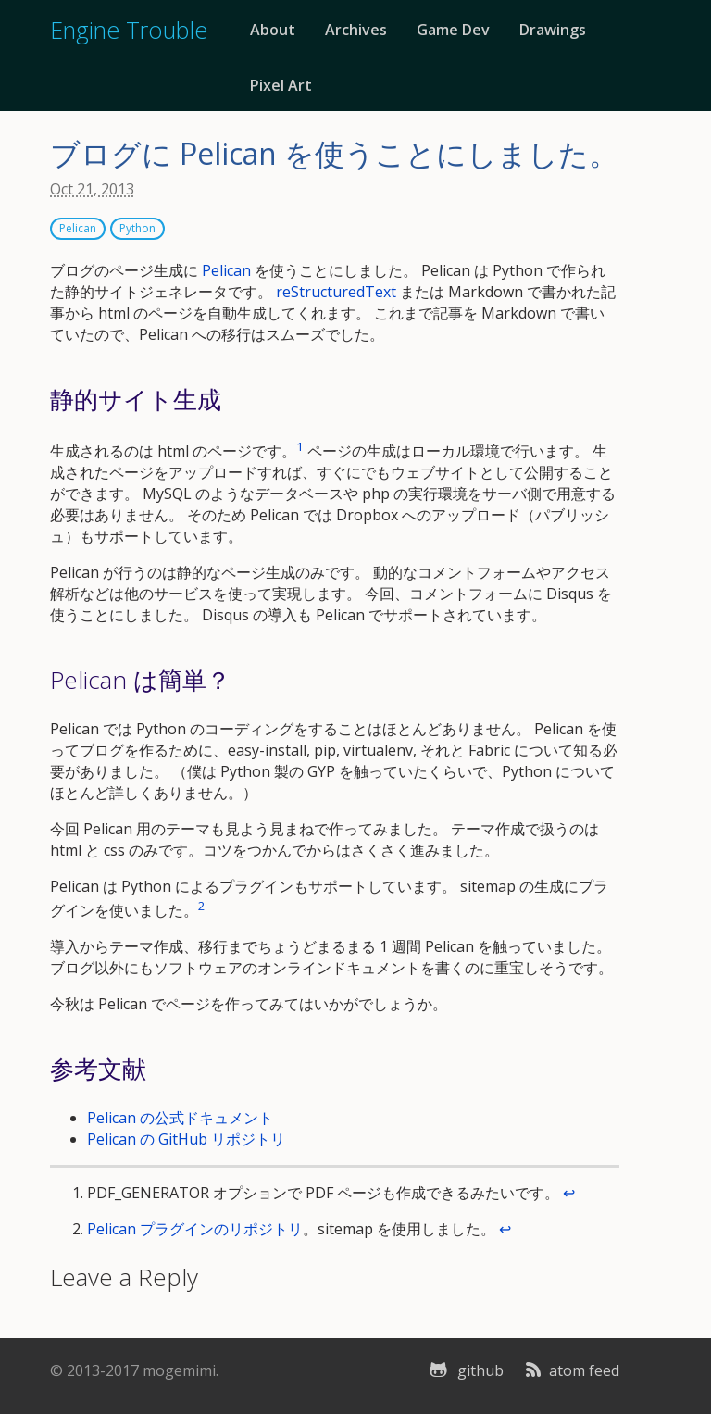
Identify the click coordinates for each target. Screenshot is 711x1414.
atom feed (570, 1370)
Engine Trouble (128, 29)
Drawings (552, 29)
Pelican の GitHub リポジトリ (186, 1139)
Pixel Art (281, 85)
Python (137, 228)
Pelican (77, 228)
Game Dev (453, 29)
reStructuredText (336, 292)
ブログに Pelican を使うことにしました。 (334, 153)
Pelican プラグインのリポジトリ (195, 1229)
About (272, 29)
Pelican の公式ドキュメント (180, 1117)
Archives (356, 29)
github (464, 1370)
